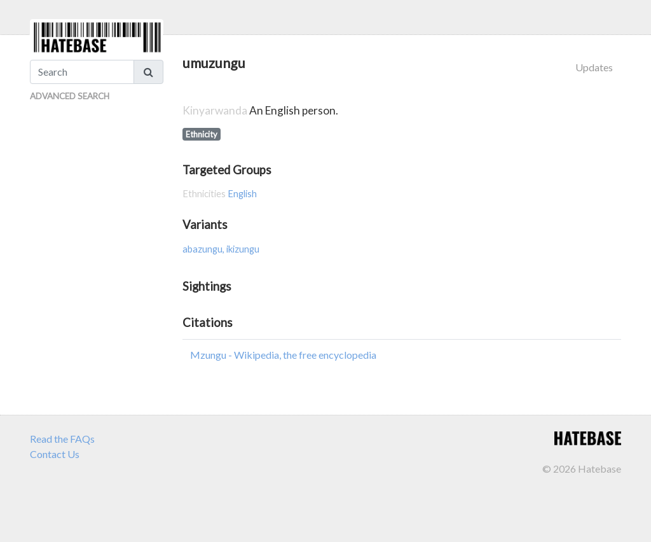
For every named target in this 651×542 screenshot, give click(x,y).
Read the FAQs (62, 439)
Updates (594, 67)
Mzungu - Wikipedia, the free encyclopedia (283, 355)
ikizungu (242, 249)
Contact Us (54, 454)
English (242, 193)
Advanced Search (69, 96)
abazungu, (204, 249)
